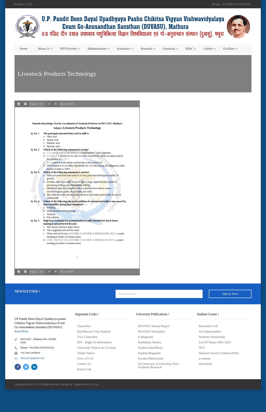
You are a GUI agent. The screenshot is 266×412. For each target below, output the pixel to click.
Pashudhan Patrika (149, 342)
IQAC (189, 48)
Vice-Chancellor (87, 337)
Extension (169, 48)
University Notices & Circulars (96, 347)
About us (44, 48)
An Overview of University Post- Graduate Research (158, 365)
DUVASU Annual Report (154, 326)
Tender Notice (86, 353)
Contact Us (84, 364)
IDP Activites (68, 48)
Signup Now (230, 293)
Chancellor (84, 326)
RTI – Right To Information (94, 342)
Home (23, 48)
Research (146, 48)
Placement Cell (208, 326)
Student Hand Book (150, 347)
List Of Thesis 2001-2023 (215, 342)
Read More (21, 331)
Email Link (84, 369)
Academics (124, 48)
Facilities (229, 48)
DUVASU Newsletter (151, 331)
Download (205, 364)
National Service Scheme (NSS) (219, 353)
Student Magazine (149, 353)
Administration (96, 48)
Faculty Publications (151, 358)
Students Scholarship (212, 337)
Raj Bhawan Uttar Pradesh (94, 331)
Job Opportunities (210, 331)
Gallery (208, 48)
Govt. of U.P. (85, 358)
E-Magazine (145, 337)
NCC (202, 347)
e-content (205, 358)
